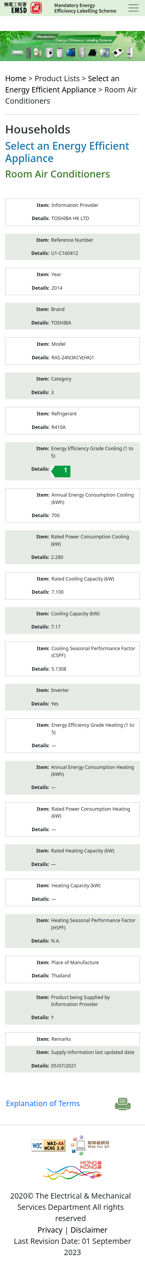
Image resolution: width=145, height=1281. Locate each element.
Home (15, 78)
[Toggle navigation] (133, 8)
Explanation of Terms (43, 1103)
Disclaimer (88, 1230)
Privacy (50, 1230)
